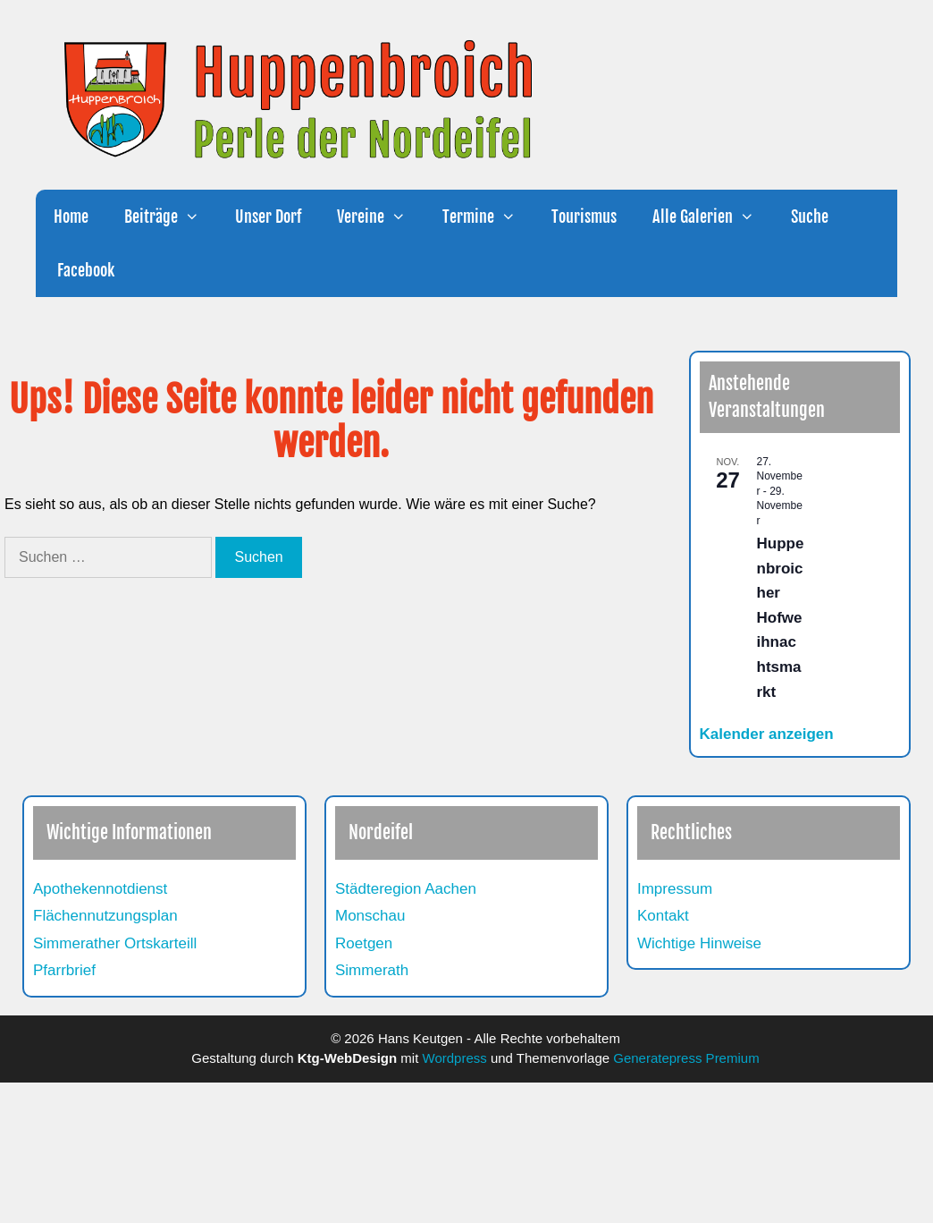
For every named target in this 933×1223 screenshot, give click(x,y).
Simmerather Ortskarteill (115, 943)
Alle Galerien (712, 216)
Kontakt (663, 915)
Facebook (84, 270)
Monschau (370, 915)
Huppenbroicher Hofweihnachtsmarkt (780, 617)
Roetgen (363, 943)
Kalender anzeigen (767, 734)
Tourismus (584, 216)
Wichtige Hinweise (699, 943)
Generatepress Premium (686, 1058)
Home (71, 216)
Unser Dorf (268, 216)
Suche (809, 216)
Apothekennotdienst (100, 888)
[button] (197, 216)
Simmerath (371, 970)
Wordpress (455, 1058)
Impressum (674, 888)
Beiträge (170, 216)
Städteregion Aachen (405, 888)
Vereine (380, 216)
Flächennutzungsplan (105, 915)
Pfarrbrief (64, 970)
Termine (488, 216)
